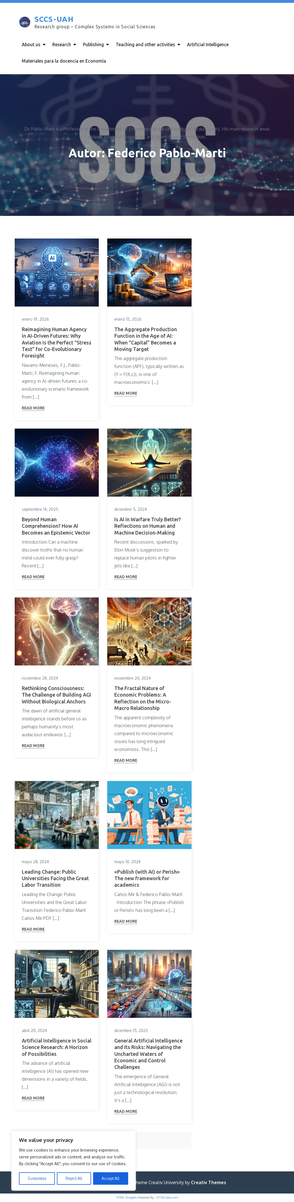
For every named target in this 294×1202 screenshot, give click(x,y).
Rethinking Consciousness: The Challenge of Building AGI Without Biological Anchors (56, 695)
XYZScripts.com (167, 1198)
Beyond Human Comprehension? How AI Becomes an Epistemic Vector (56, 526)
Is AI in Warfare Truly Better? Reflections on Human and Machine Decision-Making (147, 526)
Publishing (93, 44)
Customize (36, 1178)
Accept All (111, 1178)
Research (61, 44)
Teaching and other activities (145, 44)
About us (31, 44)
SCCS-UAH (53, 19)
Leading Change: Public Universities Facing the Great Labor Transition (55, 878)
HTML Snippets (126, 1198)
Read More (33, 408)
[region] (73, 1161)
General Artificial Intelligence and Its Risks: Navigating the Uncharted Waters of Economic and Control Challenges (148, 1054)
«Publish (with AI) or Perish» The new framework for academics (147, 878)
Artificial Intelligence (208, 44)
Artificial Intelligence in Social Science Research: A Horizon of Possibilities (56, 1047)
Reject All (74, 1178)
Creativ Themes (208, 1183)
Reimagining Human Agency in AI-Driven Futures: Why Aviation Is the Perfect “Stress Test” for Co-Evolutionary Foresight (56, 343)
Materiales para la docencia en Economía (64, 60)
